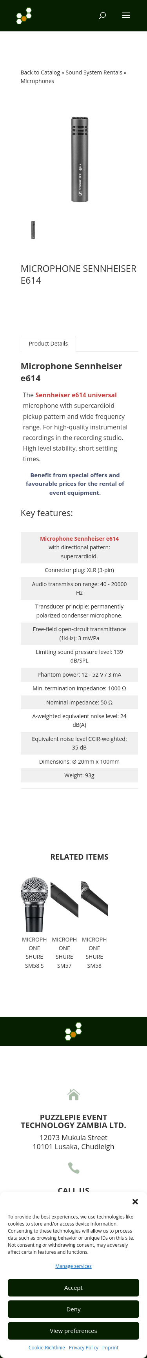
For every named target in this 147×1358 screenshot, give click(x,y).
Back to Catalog (41, 72)
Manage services (73, 1266)
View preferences (73, 1330)
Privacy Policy (83, 1347)
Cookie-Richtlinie (47, 1347)
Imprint (110, 1347)
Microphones (37, 81)
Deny (73, 1309)
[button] (135, 1202)
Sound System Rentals (95, 72)
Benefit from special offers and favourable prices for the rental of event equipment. (75, 483)
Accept (73, 1287)
